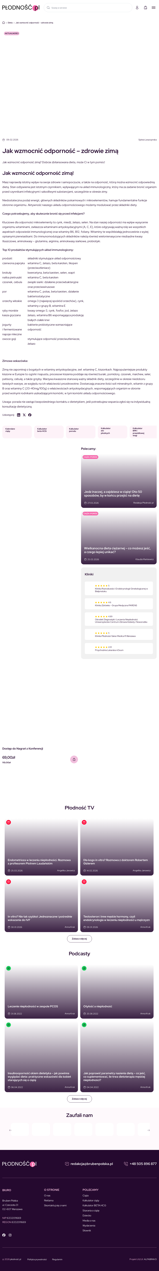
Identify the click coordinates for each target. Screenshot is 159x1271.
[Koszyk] (145, 7)
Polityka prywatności (37, 1259)
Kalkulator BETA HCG (94, 1205)
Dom (3, 22)
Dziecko (87, 1215)
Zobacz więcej (79, 938)
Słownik (87, 1230)
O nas (47, 1195)
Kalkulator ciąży (91, 1200)
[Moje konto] (137, 7)
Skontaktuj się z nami (55, 1205)
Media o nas (89, 1220)
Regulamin (57, 1259)
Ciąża (86, 1195)
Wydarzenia (89, 1225)
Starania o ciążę (91, 1210)
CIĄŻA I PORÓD (90, 457)
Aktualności (11, 33)
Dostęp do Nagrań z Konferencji (22, 748)
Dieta (10, 23)
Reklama (48, 1200)
